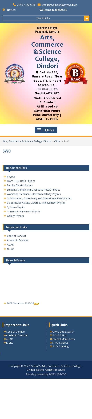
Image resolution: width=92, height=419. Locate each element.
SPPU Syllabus (60, 342)
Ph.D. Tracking (60, 346)
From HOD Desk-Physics (21, 181)
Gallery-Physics (15, 215)
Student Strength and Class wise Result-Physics (33, 189)
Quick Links (43, 18)
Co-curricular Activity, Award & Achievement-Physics (36, 202)
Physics (11, 176)
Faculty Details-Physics (20, 185)
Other (57, 141)
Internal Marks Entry (63, 339)
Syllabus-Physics (16, 207)
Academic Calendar (18, 240)
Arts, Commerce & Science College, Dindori (47, 51)
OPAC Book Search (63, 331)
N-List (10, 249)
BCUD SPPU (59, 335)
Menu (45, 130)
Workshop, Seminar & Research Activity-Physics (34, 194)
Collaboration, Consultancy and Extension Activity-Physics (39, 198)
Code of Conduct (16, 236)
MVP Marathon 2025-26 (20, 304)
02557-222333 (26, 4)
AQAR (10, 244)
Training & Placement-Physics (24, 211)
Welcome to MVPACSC (53, 10)
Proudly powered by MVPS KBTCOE (46, 374)
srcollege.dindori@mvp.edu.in (59, 4)
